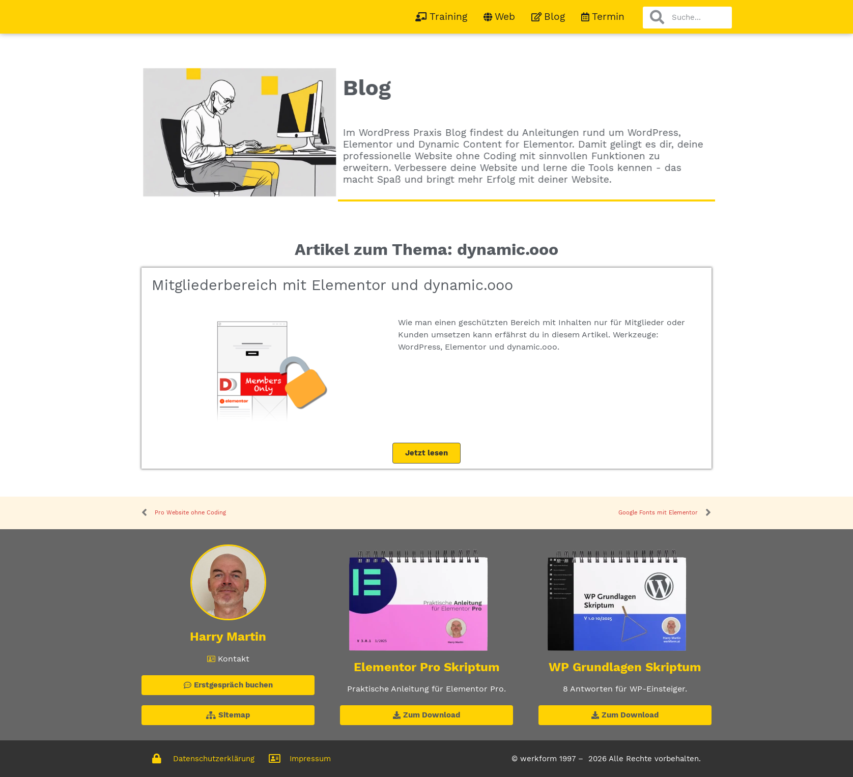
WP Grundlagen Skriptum (625, 667)
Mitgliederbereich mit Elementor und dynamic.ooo (332, 285)
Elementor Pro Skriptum (427, 667)
